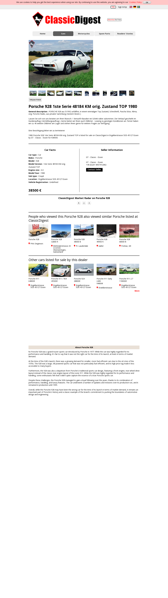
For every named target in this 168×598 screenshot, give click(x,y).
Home (42, 33)
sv (138, 7)
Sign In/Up (122, 7)
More (137, 291)
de (134, 7)
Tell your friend (35, 100)
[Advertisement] (119, 64)
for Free (114, 20)
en (130, 7)
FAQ (113, 7)
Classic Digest (66, 19)
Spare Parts (104, 33)
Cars (63, 33)
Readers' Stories (125, 33)
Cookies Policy (135, 2)
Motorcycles (84, 33)
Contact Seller (94, 169)
